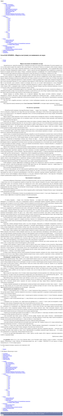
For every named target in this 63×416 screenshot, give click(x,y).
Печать (4, 60)
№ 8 (9, 29)
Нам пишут (8, 12)
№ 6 (9, 27)
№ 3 (9, 23)
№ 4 (9, 25)
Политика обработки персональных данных (15, 13)
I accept (2, 414)
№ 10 (9, 18)
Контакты (5, 51)
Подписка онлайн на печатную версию (14, 49)
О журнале (8, 8)
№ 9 (9, 30)
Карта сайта (5, 356)
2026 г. (7, 31)
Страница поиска (9, 41)
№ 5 (9, 26)
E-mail (4, 61)
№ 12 (9, 20)
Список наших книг (10, 39)
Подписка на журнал (7, 355)
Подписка (5, 45)
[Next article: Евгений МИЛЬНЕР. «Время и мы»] (4, 349)
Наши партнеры (6, 359)
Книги (4, 38)
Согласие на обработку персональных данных (15, 14)
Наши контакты (6, 354)
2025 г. (7, 17)
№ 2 (9, 22)
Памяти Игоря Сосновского (11, 9)
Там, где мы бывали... (10, 5)
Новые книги (8, 42)
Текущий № (5, 52)
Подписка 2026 (9, 47)
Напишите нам (6, 358)
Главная (4, 3)
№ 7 (9, 28)
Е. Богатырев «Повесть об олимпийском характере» (19, 43)
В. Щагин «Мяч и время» (13, 44)
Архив (4, 15)
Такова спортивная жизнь (8, 50)
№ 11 (9, 19)
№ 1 (9, 21)
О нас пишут (8, 6)
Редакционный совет (10, 11)
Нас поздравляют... (10, 4)
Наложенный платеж (10, 46)
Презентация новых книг (11, 10)
